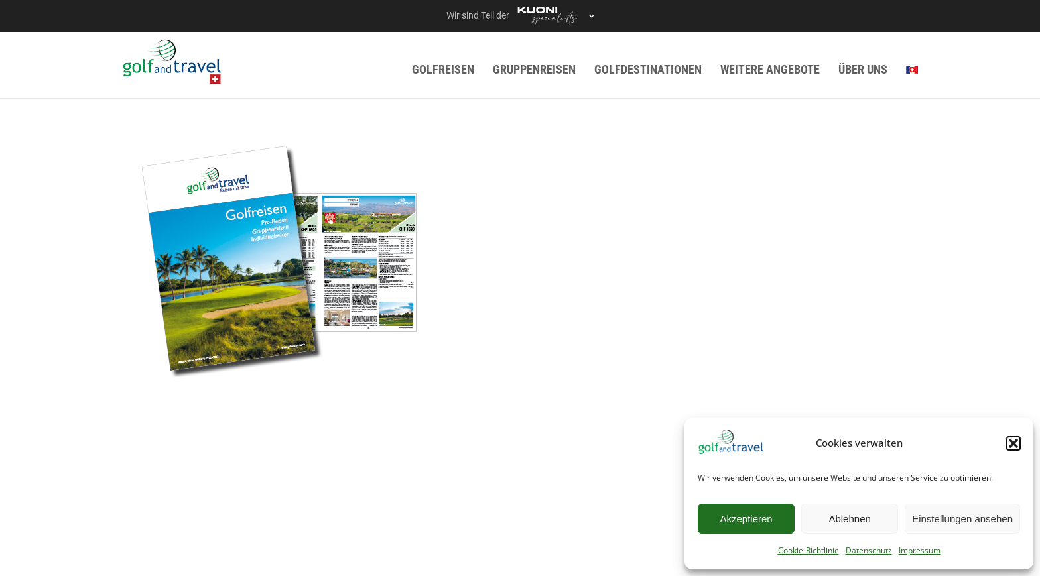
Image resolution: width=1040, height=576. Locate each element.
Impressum (920, 550)
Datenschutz (869, 550)
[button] (1013, 443)
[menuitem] (912, 69)
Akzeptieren (746, 518)
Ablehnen (849, 518)
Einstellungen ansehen (962, 518)
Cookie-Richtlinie (808, 550)
